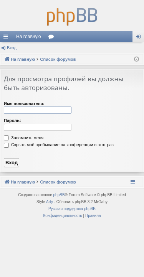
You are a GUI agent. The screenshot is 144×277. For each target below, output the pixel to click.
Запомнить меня (23, 137)
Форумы (52, 38)
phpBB (59, 195)
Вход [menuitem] (140, 38)
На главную (28, 36)
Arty (49, 202)
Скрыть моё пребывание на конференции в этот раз (59, 144)
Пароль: (12, 120)
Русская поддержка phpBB (72, 209)
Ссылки (7, 38)
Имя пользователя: (24, 103)
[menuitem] (62, 215)
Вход (12, 47)
